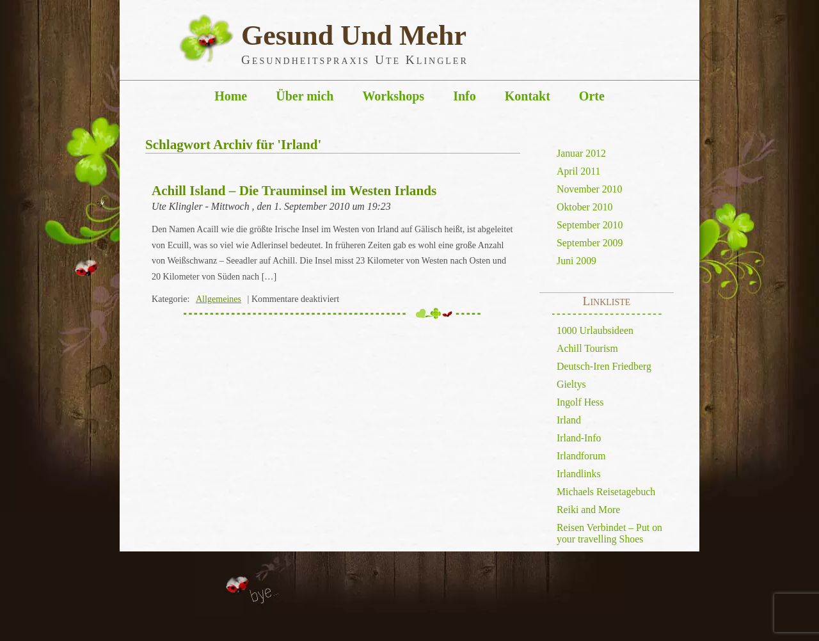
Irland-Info (579, 437)
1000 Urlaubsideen (595, 330)
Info (464, 96)
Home (230, 96)
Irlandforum (581, 455)
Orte (592, 96)
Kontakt (527, 96)
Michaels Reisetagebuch (606, 491)
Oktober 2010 (584, 207)
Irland (569, 420)
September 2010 (590, 224)
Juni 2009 (576, 260)
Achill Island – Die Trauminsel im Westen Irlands (294, 190)
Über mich (304, 96)
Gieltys (571, 384)
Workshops (393, 96)
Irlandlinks (579, 473)
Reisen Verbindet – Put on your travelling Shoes (609, 533)
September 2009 (590, 242)
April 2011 (578, 171)
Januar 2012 (581, 153)
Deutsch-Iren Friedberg (604, 366)
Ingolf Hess (580, 402)
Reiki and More (588, 509)
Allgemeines (218, 299)
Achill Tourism (587, 348)
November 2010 (589, 189)
